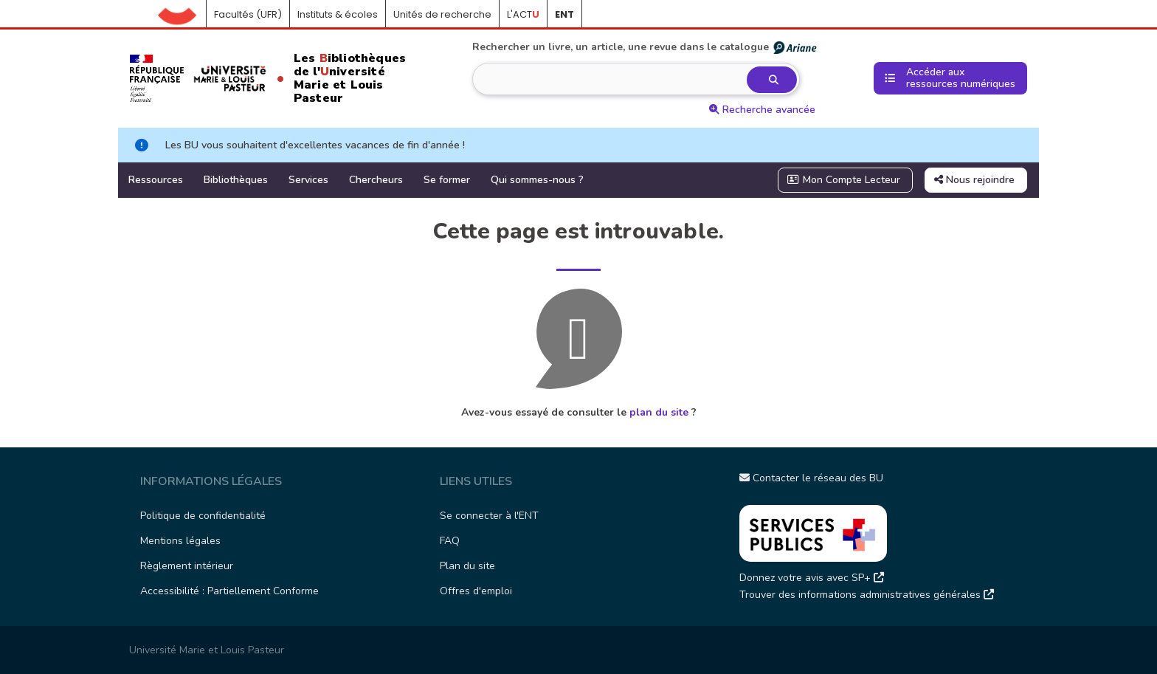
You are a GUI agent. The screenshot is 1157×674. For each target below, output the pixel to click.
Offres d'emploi (476, 591)
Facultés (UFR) (248, 14)
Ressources (155, 180)
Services (308, 180)
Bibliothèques (236, 180)
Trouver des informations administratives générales (866, 595)
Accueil (182, 15)
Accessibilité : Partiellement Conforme (229, 591)
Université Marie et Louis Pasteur (206, 650)
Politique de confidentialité (203, 516)
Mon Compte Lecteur (844, 180)
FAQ (450, 541)
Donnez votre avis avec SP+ (811, 578)
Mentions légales (180, 541)
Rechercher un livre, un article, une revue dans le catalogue (645, 47)
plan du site (658, 412)
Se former (447, 180)
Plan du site (467, 566)
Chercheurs (376, 180)
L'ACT (523, 14)
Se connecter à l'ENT (489, 516)
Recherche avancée (762, 110)
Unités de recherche (442, 14)
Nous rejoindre (974, 180)
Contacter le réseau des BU (811, 478)
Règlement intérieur (186, 566)
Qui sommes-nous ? (537, 180)
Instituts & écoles (337, 14)
